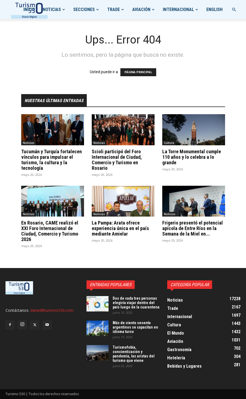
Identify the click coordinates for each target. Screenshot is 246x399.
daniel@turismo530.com (52, 310)
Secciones (84, 9)
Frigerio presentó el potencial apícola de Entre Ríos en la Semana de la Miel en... (192, 228)
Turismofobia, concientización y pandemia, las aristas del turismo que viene (134, 354)
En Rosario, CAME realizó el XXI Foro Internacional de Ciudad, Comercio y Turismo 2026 (49, 231)
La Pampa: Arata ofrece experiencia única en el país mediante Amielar (120, 228)
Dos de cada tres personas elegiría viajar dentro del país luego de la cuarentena (136, 302)
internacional (178, 9)
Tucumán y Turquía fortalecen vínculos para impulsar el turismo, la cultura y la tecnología (51, 160)
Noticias (52, 9)
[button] (233, 9)
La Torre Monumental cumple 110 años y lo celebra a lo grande (191, 157)
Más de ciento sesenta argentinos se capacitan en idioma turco (135, 327)
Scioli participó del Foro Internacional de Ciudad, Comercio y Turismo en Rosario (117, 160)
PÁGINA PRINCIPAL (138, 72)
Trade (113, 9)
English (214, 9)
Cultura (169, 143)
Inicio (29, 9)
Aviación (141, 9)
